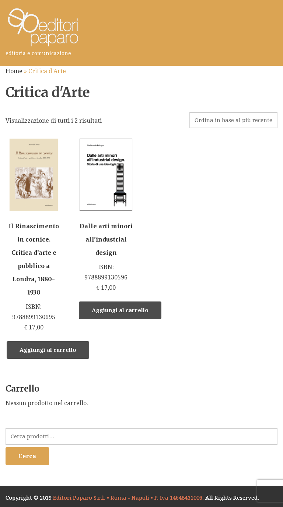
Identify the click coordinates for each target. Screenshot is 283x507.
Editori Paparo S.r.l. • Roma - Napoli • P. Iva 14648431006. (128, 497)
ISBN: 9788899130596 (106, 216)
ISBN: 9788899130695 (34, 236)
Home (14, 71)
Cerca (27, 456)
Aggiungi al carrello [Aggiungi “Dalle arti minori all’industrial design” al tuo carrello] (120, 310)
